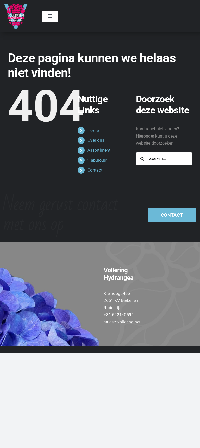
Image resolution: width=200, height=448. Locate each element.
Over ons (96, 140)
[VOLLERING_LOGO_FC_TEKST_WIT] (16, 5)
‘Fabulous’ (97, 160)
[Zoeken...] (164, 158)
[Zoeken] (142, 158)
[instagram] (119, 332)
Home (93, 130)
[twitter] (110, 332)
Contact (95, 170)
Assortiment (99, 150)
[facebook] (101, 332)
